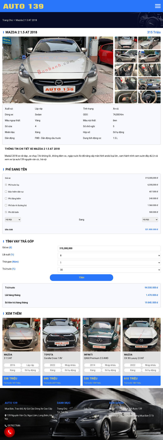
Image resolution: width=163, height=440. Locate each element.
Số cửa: (8, 126)
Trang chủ (62, 408)
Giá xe (8, 178)
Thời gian (10, 261)
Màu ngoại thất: (13, 120)
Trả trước (8, 269)
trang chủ (7, 20)
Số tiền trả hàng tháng (16, 302)
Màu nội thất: (89, 120)
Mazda (8, 354)
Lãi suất (8, 254)
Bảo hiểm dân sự (16, 192)
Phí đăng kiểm (14, 198)
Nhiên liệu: (10, 132)
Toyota (48, 354)
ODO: (85, 114)
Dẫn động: (10, 138)
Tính (81, 277)
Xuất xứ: (9, 108)
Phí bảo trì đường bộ (17, 205)
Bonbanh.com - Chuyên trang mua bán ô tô (131, 415)
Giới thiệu (89, 408)
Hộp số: (86, 132)
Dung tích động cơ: (92, 138)
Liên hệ (87, 412)
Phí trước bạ (13, 185)
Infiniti (88, 354)
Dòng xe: (9, 114)
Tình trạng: (88, 108)
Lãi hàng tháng (12, 295)
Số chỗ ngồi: (89, 126)
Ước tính (9, 229)
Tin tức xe (62, 412)
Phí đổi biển (13, 212)
